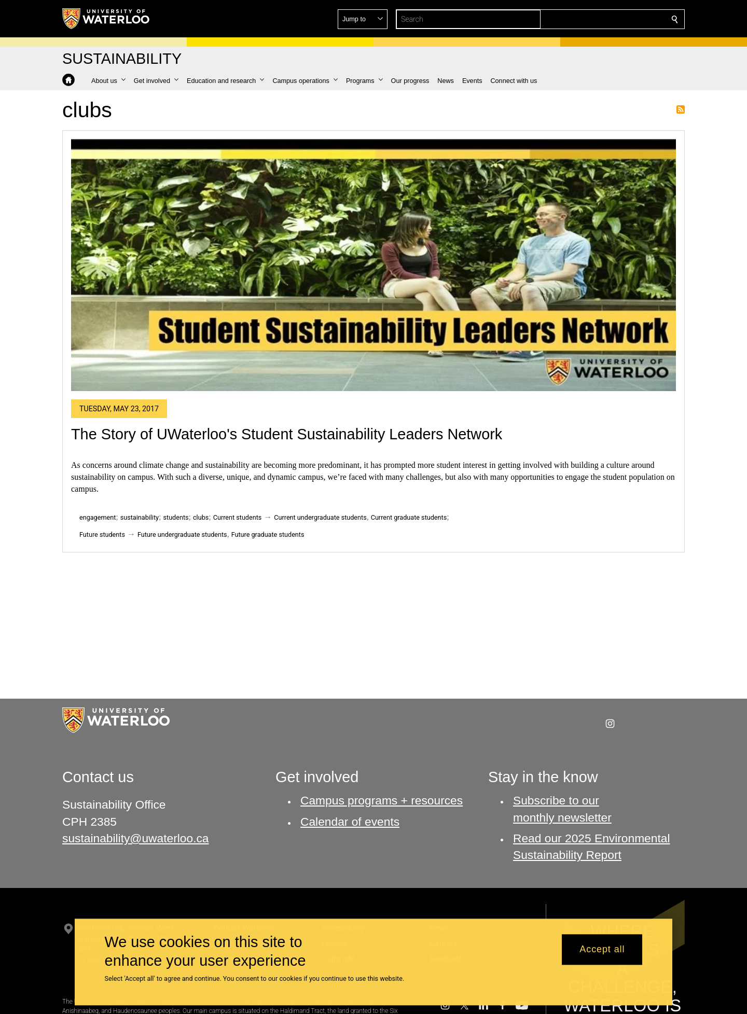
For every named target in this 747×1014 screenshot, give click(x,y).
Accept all (602, 949)
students (176, 517)
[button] (599, 19)
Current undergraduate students (320, 517)
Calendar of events (349, 821)
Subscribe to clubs (680, 109)
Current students (237, 517)
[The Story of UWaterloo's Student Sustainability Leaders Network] (373, 265)
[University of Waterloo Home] (106, 18)
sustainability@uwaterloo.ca (135, 837)
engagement (97, 517)
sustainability (139, 517)
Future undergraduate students (182, 534)
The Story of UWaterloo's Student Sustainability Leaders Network (286, 434)
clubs (201, 517)
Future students (102, 534)
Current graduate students (409, 517)
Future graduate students (268, 534)
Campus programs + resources (381, 800)
